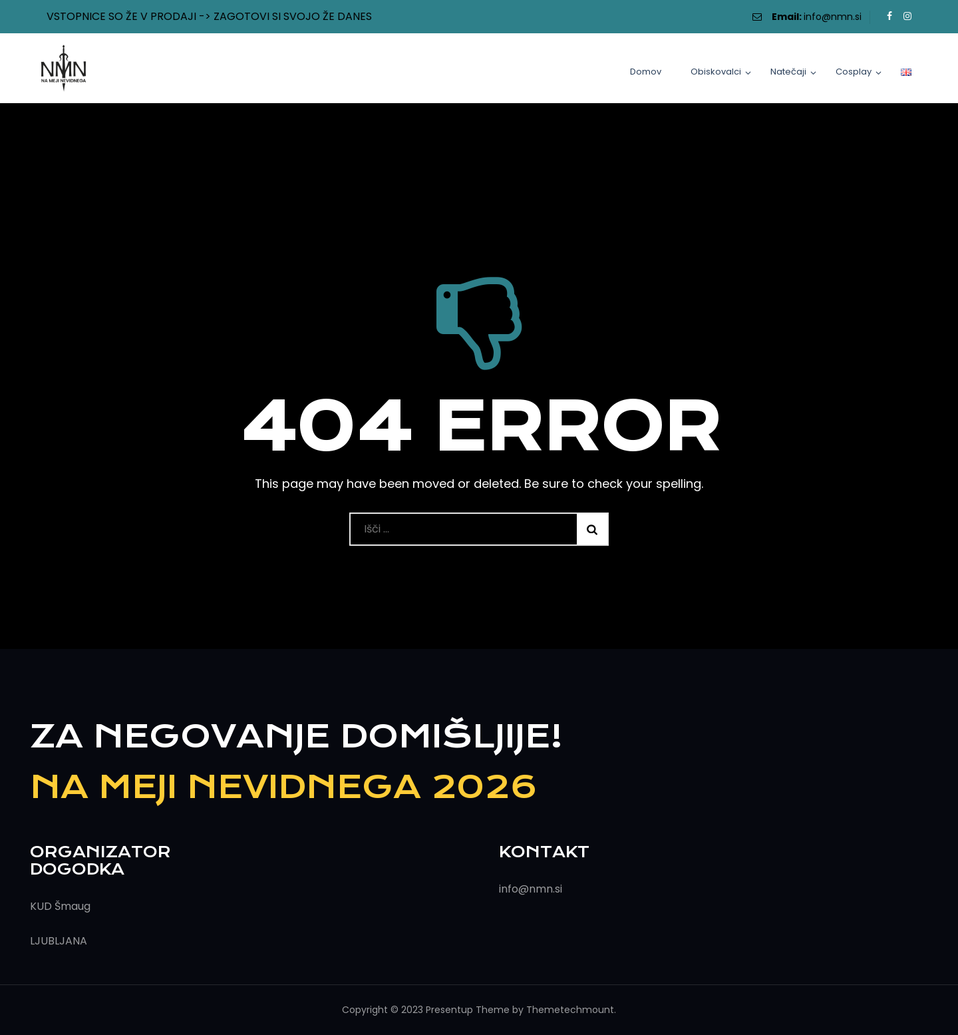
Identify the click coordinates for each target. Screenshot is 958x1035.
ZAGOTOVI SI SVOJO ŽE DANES (293, 16)
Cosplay (854, 71)
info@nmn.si (833, 16)
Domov (645, 71)
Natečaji (788, 71)
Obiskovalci (716, 71)
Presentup (449, 1009)
